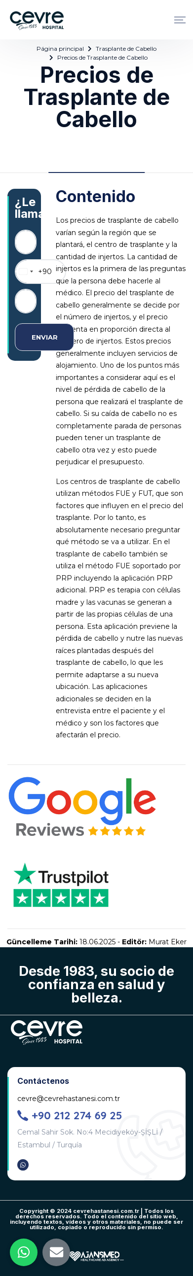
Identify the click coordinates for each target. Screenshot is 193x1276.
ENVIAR (45, 337)
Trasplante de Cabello (126, 48)
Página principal (60, 48)
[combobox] (33, 271)
